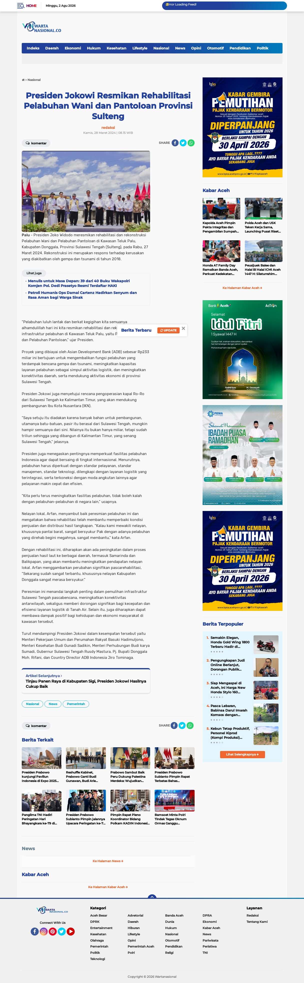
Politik (262, 48)
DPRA (207, 915)
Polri (131, 953)
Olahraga (97, 940)
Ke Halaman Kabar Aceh (108, 887)
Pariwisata (210, 940)
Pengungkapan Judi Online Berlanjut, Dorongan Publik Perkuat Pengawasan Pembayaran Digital (229, 665)
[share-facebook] (175, 142)
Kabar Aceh (35, 874)
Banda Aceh (174, 915)
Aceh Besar (98, 915)
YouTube (74, 934)
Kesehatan (116, 48)
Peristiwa (210, 946)
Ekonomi (73, 48)
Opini (196, 48)
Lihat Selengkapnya (242, 754)
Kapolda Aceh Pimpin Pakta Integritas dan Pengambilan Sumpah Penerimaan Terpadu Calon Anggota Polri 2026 (220, 227)
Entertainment (101, 928)
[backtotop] (152, 898)
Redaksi (253, 915)
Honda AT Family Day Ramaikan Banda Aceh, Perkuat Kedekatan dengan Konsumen (220, 269)
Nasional (161, 48)
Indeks (33, 48)
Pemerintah (76, 704)
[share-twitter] (183, 142)
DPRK (94, 922)
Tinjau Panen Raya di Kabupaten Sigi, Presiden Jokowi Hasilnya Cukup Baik (86, 684)
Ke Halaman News (108, 861)
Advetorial (135, 915)
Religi (169, 953)
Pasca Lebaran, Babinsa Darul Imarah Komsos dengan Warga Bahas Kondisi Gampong (229, 710)
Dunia (169, 922)
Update (168, 330)
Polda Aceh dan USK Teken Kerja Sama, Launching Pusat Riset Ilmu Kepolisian (262, 227)
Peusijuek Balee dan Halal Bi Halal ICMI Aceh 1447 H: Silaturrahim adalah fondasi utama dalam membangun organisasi (263, 269)
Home (31, 5)
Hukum (94, 48)
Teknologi (97, 959)
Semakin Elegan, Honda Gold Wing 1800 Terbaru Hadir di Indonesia (230, 642)
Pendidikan (240, 48)
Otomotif (215, 48)
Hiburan (134, 928)
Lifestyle (139, 48)
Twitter (64, 934)
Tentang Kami (257, 922)
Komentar (36, 142)
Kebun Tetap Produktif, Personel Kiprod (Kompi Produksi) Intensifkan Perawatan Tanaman (230, 733)
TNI (205, 953)
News (180, 48)
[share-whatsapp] (191, 142)
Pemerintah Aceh (141, 946)
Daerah (52, 48)
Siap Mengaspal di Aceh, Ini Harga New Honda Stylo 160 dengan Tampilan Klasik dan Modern (228, 688)
